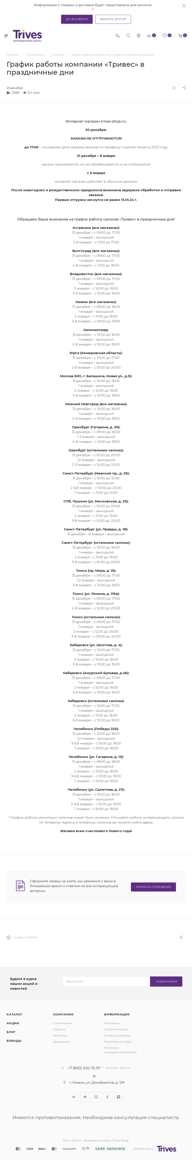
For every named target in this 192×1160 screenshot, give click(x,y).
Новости (59, 1029)
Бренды (14, 1040)
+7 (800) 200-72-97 (84, 1068)
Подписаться (166, 981)
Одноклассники (107, 1097)
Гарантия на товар (118, 1041)
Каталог (15, 1014)
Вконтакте (73, 1097)
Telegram (85, 1097)
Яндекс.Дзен (118, 1097)
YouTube (96, 1097)
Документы (61, 1041)
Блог (11, 1032)
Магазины (111, 1023)
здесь (147, 822)
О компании (62, 1023)
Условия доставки (117, 1035)
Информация (117, 1014)
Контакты (60, 1035)
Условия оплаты (116, 1029)
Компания (63, 1014)
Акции (13, 1023)
